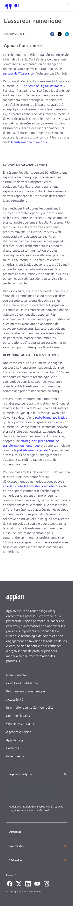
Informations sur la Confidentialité (30, 707)
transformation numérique (29, 142)
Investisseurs (15, 756)
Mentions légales (18, 716)
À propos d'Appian (18, 732)
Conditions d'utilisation (22, 683)
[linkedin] (67, 34)
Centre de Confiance (20, 724)
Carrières (12, 748)
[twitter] (59, 34)
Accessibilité (14, 699)
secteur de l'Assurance (18, 73)
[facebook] (52, 34)
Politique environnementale (25, 691)
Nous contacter (16, 675)
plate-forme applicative (51, 417)
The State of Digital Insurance (42, 86)
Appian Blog (14, 740)
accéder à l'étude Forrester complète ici (30, 486)
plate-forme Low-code (32, 450)
